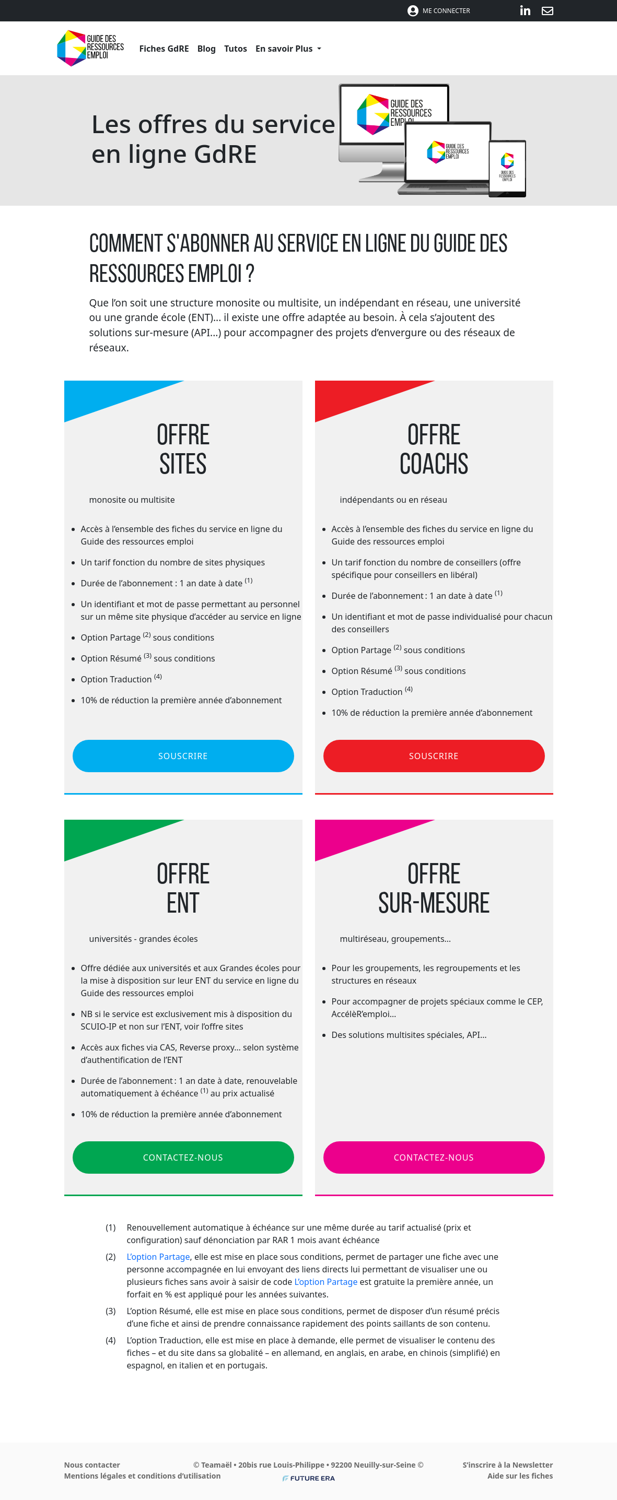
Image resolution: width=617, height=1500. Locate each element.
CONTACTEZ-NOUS (183, 1157)
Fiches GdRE (164, 48)
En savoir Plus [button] (285, 48)
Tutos (235, 48)
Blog (206, 48)
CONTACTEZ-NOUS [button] (434, 1157)
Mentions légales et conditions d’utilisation (142, 1476)
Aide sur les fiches (520, 1476)
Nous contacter (92, 1465)
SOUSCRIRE (183, 756)
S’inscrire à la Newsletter (508, 1465)
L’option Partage (158, 1256)
